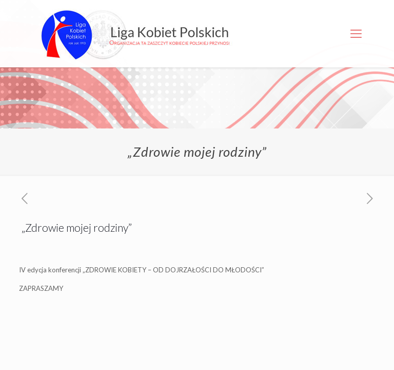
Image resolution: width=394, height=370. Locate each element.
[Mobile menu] (356, 33)
